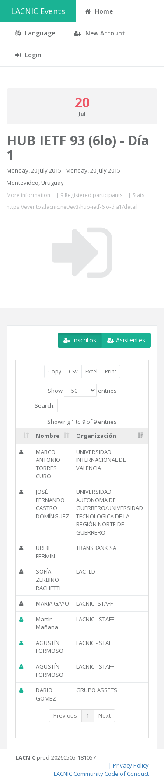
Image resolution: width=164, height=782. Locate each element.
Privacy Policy (131, 765)
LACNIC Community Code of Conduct (101, 774)
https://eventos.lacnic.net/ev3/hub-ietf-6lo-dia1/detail (72, 207)
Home (99, 11)
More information (28, 195)
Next (104, 715)
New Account (99, 33)
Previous (65, 715)
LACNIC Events (38, 11)
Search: (81, 405)
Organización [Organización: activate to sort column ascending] (96, 436)
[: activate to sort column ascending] (24, 436)
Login (28, 55)
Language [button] (35, 33)
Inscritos (79, 340)
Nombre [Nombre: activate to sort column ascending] (47, 436)
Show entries (82, 390)
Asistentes (126, 340)
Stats (138, 195)
